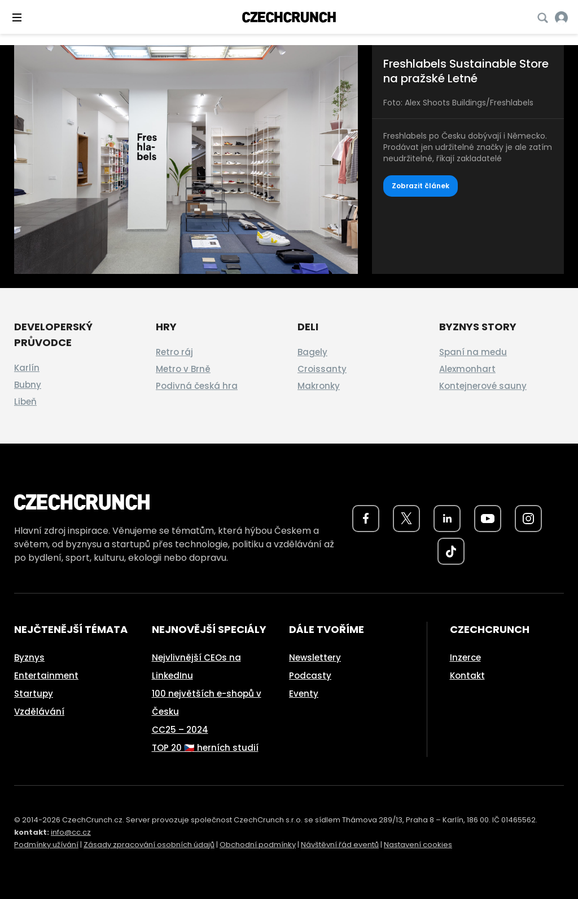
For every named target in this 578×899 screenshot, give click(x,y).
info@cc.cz (71, 832)
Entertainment (46, 675)
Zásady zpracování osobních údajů (149, 844)
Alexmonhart (467, 369)
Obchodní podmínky (258, 844)
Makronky (318, 386)
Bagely (312, 352)
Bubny (27, 385)
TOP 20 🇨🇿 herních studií (205, 748)
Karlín (27, 368)
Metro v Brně (183, 369)
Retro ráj (174, 352)
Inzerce (465, 657)
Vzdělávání (39, 712)
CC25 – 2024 (180, 730)
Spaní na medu (473, 352)
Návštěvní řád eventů (340, 844)
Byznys (29, 657)
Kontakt (467, 675)
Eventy (303, 693)
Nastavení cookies (418, 844)
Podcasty (310, 675)
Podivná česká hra (197, 386)
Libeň (25, 402)
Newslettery (315, 657)
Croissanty (322, 369)
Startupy (33, 693)
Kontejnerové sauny (483, 386)
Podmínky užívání (46, 844)
